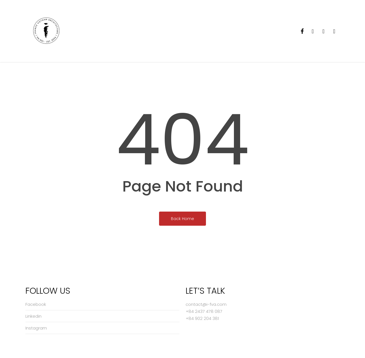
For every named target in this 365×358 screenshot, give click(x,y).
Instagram (36, 328)
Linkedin (33, 316)
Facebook (35, 304)
